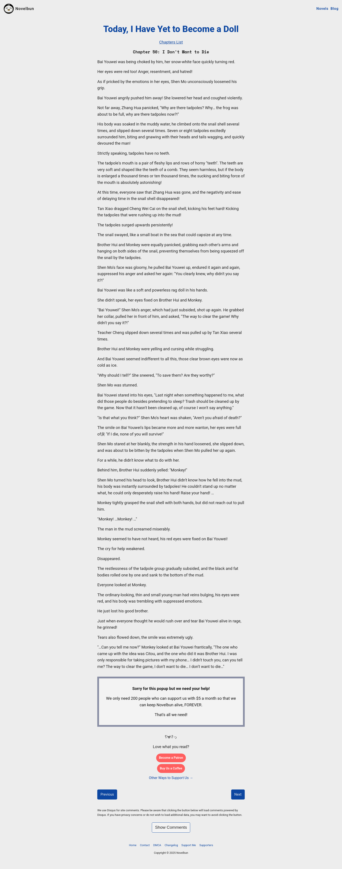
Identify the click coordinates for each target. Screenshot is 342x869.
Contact (145, 845)
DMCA (157, 845)
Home (132, 845)
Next (237, 794)
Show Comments (171, 827)
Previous (107, 794)
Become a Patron (171, 758)
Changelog (171, 845)
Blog (335, 9)
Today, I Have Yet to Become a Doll (171, 29)
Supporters (206, 845)
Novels (322, 9)
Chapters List (171, 42)
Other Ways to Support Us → (171, 778)
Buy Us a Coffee (171, 768)
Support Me (188, 845)
